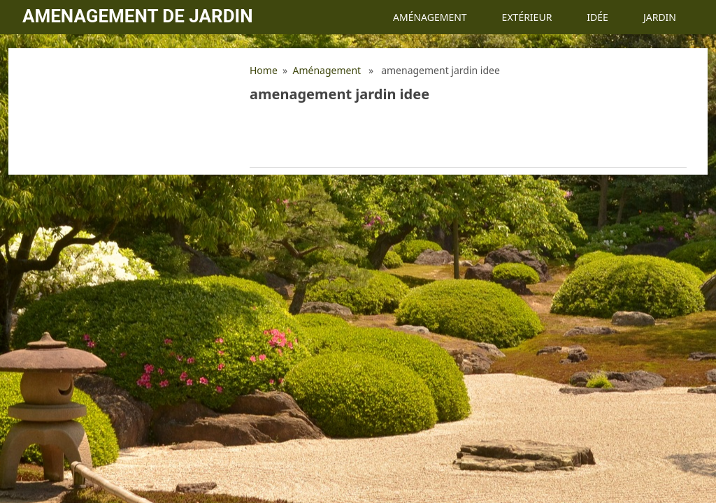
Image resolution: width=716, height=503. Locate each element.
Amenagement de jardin (137, 16)
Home (264, 70)
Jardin (659, 17)
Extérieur (527, 17)
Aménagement (430, 17)
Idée (597, 17)
